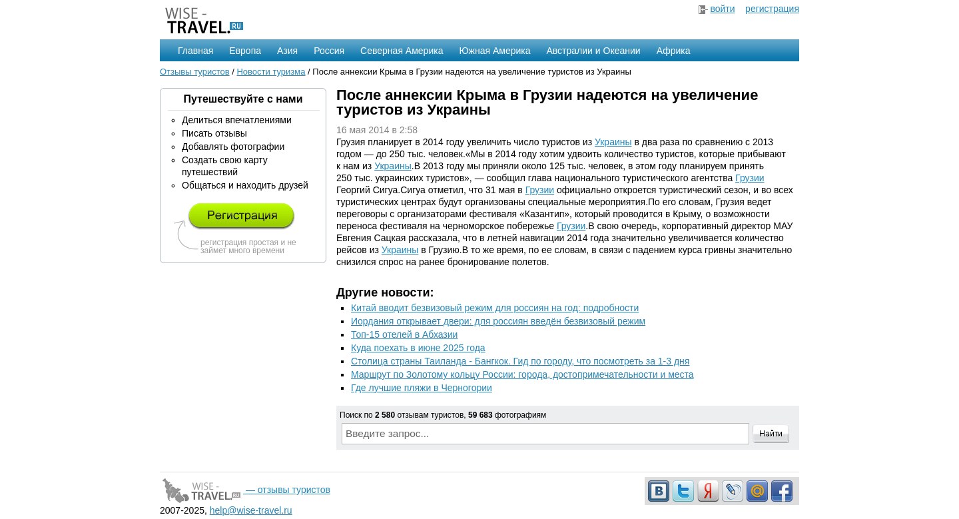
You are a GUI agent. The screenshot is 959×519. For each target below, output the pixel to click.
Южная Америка (494, 50)
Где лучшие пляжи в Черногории (421, 387)
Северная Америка (401, 50)
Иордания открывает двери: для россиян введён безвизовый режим (498, 321)
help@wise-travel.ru (251, 510)
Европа (245, 50)
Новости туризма (270, 72)
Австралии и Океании (594, 50)
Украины (613, 142)
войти (722, 8)
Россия (329, 50)
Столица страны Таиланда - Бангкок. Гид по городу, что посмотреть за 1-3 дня (520, 361)
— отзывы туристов (245, 489)
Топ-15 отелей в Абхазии (404, 334)
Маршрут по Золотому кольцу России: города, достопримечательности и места (522, 374)
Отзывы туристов (195, 72)
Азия (287, 50)
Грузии (749, 178)
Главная (195, 50)
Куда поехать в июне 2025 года (418, 347)
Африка (674, 50)
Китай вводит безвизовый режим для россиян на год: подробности (495, 307)
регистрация (772, 8)
